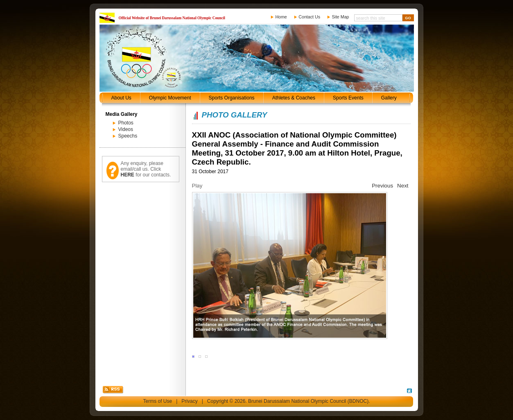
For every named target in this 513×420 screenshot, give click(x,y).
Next (402, 186)
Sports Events (348, 98)
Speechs (128, 136)
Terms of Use (157, 401)
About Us (121, 98)
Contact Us (309, 16)
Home (281, 16)
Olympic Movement (170, 98)
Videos (125, 129)
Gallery (389, 98)
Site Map (340, 16)
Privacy (189, 401)
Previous (382, 186)
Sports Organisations (232, 98)
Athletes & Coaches (293, 98)
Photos (125, 123)
